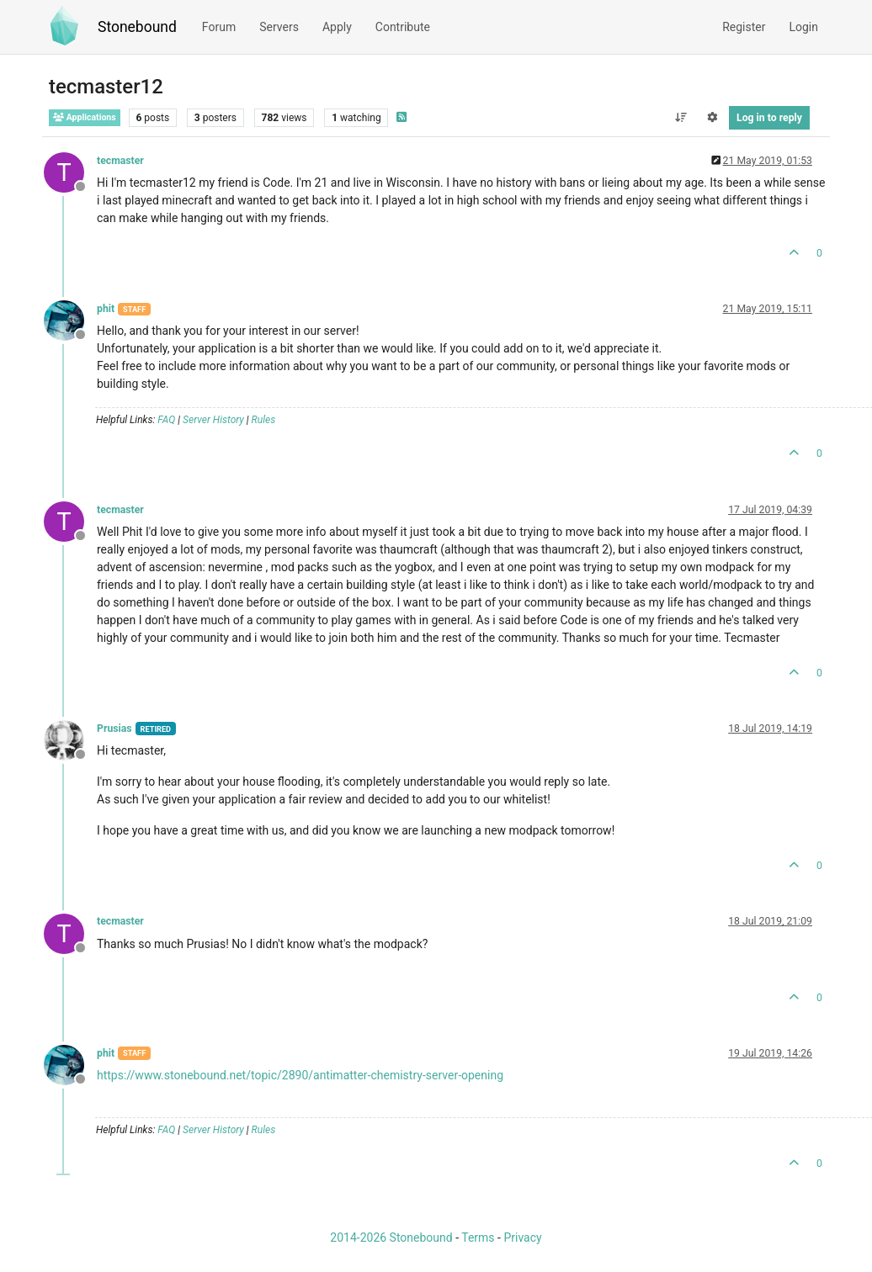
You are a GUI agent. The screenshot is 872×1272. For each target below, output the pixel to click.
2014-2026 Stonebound (391, 1237)
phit (105, 309)
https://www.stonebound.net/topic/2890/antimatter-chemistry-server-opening (300, 1075)
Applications (84, 117)
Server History (213, 420)
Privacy (522, 1237)
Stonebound (137, 27)
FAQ (166, 420)
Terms (477, 1237)
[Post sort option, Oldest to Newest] (680, 118)
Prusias (114, 728)
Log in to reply (769, 118)
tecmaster (120, 161)
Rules (264, 420)
